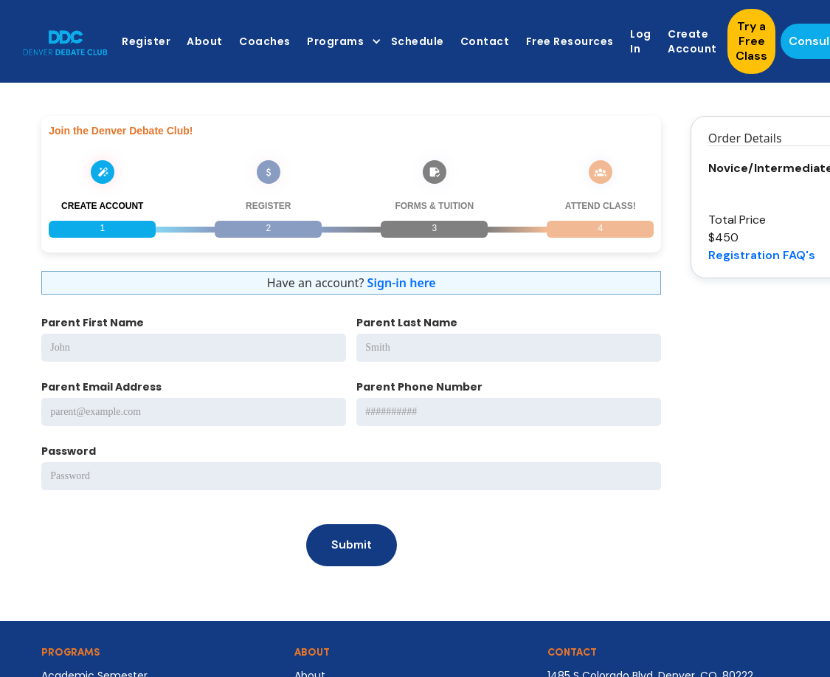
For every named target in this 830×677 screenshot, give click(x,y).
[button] (340, 41)
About (205, 41)
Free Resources (570, 41)
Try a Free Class (751, 40)
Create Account (692, 41)
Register (146, 41)
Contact (485, 41)
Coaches (265, 41)
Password (68, 451)
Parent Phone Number (419, 386)
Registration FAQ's (761, 255)
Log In (640, 41)
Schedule (417, 41)
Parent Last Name (406, 322)
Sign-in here (401, 283)
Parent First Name (92, 322)
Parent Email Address (101, 386)
